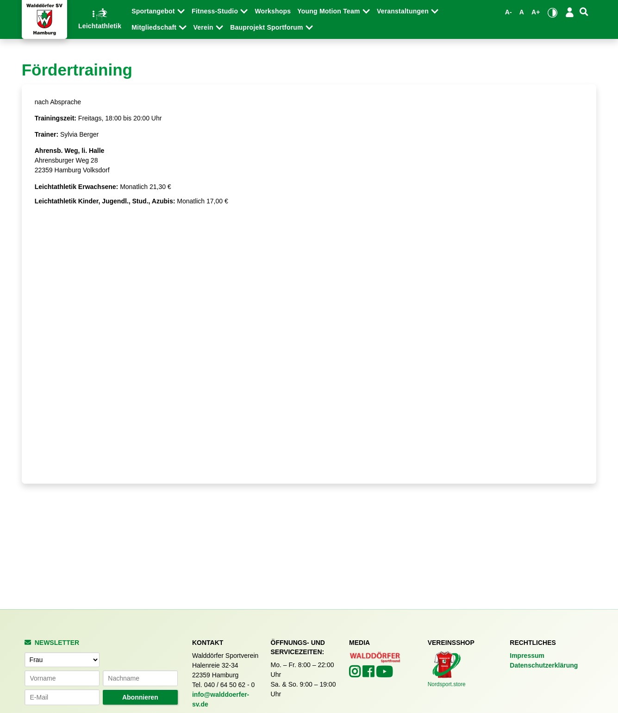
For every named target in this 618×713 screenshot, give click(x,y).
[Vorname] (62, 678)
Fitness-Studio (216, 11)
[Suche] (584, 12)
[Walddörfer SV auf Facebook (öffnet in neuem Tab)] (369, 674)
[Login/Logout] (569, 12)
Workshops (273, 11)
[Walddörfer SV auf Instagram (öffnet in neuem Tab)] (355, 674)
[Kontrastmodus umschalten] (552, 12)
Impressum (527, 655)
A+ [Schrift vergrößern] (535, 12)
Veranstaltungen (404, 11)
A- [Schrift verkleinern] (508, 12)
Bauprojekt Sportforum (267, 27)
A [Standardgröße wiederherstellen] (521, 12)
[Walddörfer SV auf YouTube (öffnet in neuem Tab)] (384, 674)
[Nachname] (140, 678)
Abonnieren (140, 697)
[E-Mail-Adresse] (62, 697)
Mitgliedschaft (154, 27)
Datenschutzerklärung (544, 665)
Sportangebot (154, 11)
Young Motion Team (329, 11)
